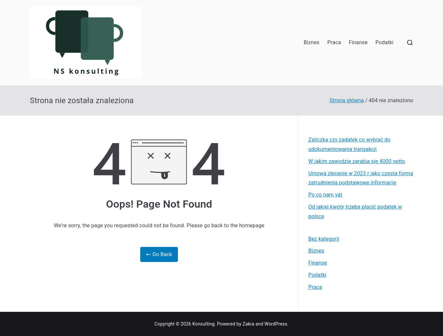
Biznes (311, 42)
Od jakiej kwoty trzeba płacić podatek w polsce (355, 211)
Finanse (358, 42)
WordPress (275, 324)
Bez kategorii (323, 239)
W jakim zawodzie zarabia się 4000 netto (356, 161)
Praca (334, 42)
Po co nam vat (325, 195)
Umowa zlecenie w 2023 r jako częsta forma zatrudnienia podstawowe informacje (360, 178)
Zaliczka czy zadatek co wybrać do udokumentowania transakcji (349, 144)
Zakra (248, 324)
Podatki (385, 42)
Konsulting (203, 324)
